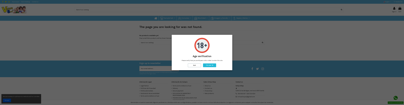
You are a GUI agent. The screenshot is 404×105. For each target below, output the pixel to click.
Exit (194, 65)
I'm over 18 (209, 65)
